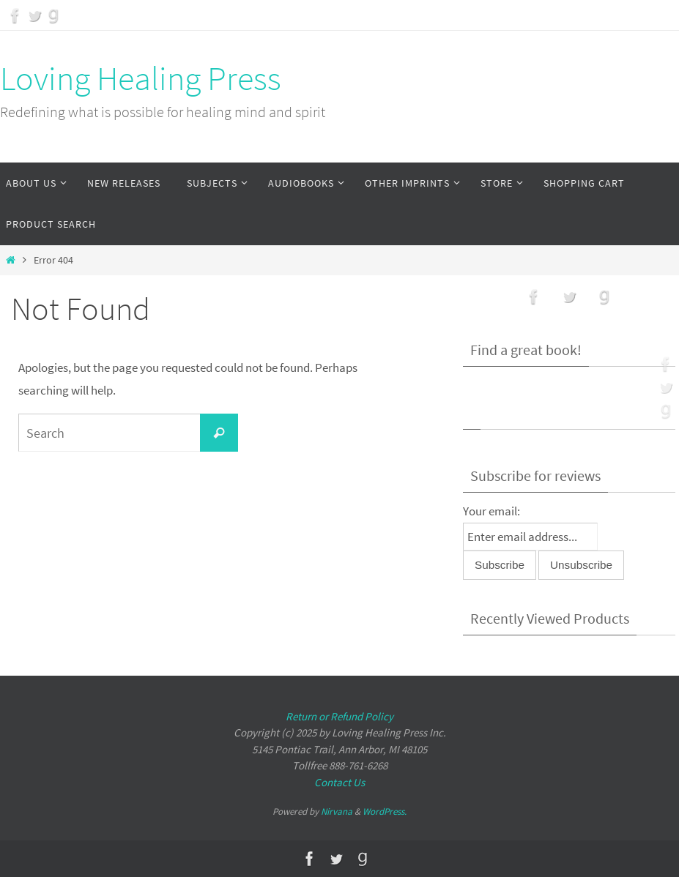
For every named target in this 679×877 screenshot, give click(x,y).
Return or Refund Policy (339, 716)
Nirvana (336, 811)
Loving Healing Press (140, 78)
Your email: (491, 511)
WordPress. (385, 811)
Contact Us (339, 782)
